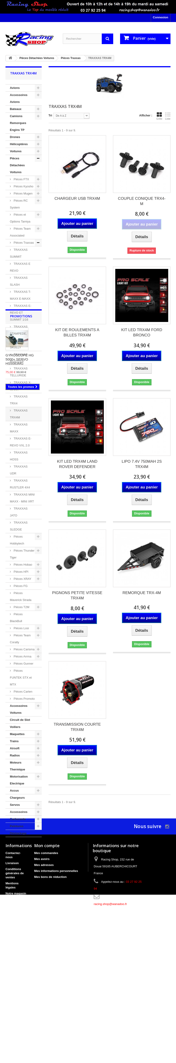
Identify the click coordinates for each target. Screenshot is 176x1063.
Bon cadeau (14, 1034)
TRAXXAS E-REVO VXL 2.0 (20, 442)
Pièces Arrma (22, 656)
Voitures (16, 151)
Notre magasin (16, 1018)
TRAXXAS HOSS (19, 456)
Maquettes (17, 734)
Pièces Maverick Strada (20, 596)
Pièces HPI (20, 571)
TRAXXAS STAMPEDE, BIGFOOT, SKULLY (19, 337)
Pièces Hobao (22, 564)
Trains (14, 741)
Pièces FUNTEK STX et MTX (21, 677)
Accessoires (19, 812)
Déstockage (18, 833)
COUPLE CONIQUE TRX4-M (142, 201)
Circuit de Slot (20, 720)
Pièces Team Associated (20, 232)
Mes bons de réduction (50, 1001)
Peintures (16, 826)
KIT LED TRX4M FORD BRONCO (141, 332)
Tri (50, 115)
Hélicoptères (19, 144)
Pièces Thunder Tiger (22, 554)
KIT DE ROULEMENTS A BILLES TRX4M (77, 332)
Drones (15, 137)
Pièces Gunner (23, 663)
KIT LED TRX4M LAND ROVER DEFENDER (77, 464)
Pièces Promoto (24, 698)
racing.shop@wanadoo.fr (110, 1028)
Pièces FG (20, 586)
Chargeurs (17, 797)
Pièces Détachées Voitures (17, 165)
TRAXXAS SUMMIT (19, 253)
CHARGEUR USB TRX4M (77, 198)
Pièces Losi (21, 628)
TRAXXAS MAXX (19, 428)
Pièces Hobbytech (17, 540)
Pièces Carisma (24, 649)
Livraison (12, 987)
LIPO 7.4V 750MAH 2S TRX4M (142, 464)
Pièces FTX (21, 179)
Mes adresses (44, 989)
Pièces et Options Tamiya (20, 218)
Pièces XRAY (22, 579)
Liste (167, 116)
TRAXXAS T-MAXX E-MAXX (20, 295)
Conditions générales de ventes (15, 998)
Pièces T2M (21, 607)
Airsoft (14, 748)
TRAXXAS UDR (19, 470)
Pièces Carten (22, 691)
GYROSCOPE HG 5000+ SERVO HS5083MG (20, 894)
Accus (14, 790)
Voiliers (15, 727)
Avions (15, 88)
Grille (159, 116)
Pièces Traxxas (23, 242)
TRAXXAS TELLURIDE (19, 372)
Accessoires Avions (19, 98)
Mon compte (47, 970)
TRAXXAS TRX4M (19, 414)
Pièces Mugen (23, 193)
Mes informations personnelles (56, 995)
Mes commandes (46, 977)
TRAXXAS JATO (19, 512)
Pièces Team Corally (20, 639)
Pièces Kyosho (23, 186)
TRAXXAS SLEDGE (19, 526)
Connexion (160, 17)
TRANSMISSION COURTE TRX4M (77, 727)
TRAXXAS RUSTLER (19, 358)
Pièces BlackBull (16, 617)
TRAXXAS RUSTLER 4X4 (20, 484)
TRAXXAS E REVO (20, 267)
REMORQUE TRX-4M (141, 593)
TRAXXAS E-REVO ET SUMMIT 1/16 (20, 312)
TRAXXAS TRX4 (19, 400)
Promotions (21, 851)
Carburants (18, 819)
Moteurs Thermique (17, 766)
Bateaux (16, 109)
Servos (15, 804)
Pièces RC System (19, 204)
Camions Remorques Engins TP (18, 123)
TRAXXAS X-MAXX (20, 386)
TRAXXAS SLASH (19, 281)
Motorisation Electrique (19, 780)
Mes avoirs (42, 983)
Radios (15, 755)
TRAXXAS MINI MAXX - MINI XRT (22, 498)
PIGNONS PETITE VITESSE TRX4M (77, 595)
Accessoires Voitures (19, 709)
